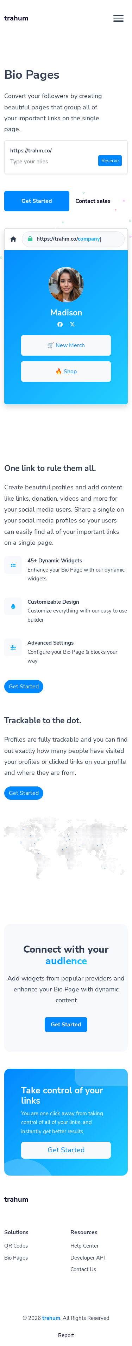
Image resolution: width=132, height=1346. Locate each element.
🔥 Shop (66, 371)
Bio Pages (16, 1257)
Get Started (36, 201)
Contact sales (93, 201)
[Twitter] (72, 324)
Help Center (84, 1245)
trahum (51, 1318)
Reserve (110, 160)
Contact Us (83, 1269)
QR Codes (16, 1245)
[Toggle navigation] (118, 18)
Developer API (87, 1257)
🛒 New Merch (66, 345)
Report (66, 1335)
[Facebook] (60, 324)
